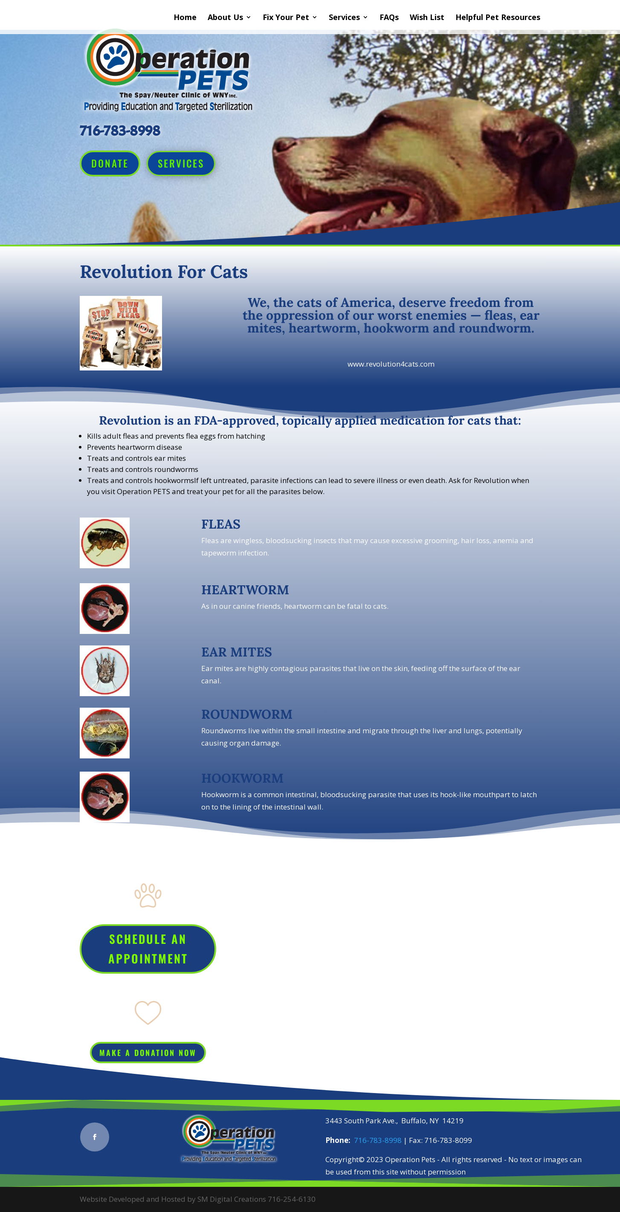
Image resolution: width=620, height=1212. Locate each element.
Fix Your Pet (286, 18)
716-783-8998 (378, 1140)
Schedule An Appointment (148, 948)
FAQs (389, 18)
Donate (110, 163)
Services (344, 18)
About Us (225, 18)
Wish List (427, 18)
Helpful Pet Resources (497, 18)
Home (185, 18)
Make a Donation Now (148, 1052)
